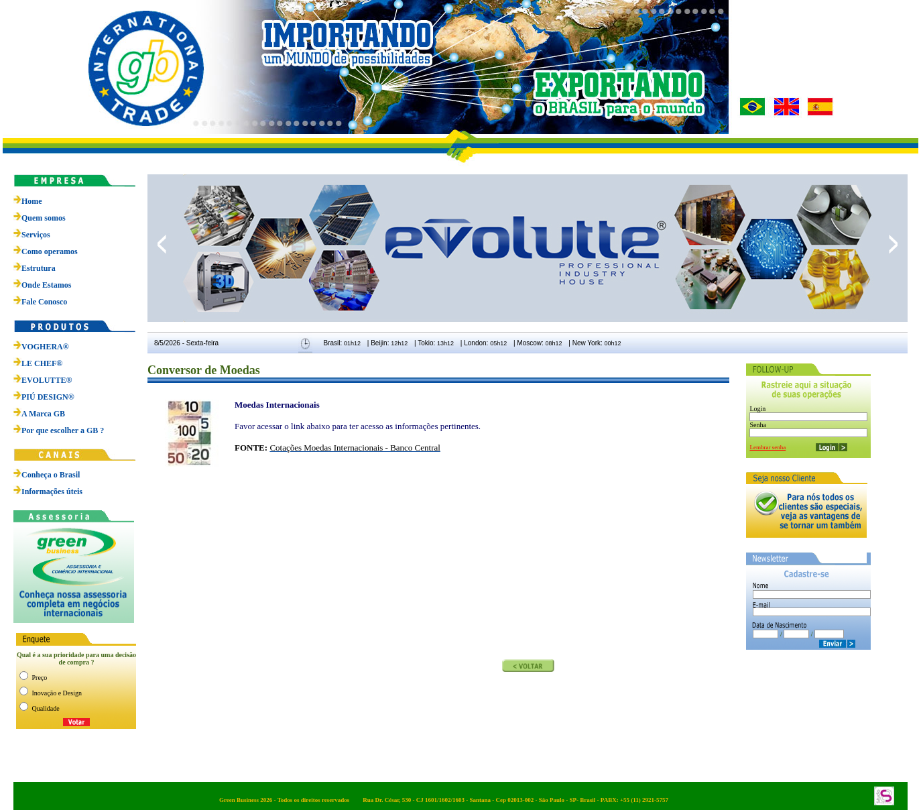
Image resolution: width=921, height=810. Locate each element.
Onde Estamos (46, 285)
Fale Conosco (44, 301)
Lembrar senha (767, 447)
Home (31, 201)
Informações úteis (51, 491)
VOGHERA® (41, 346)
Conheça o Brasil (50, 474)
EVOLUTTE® (42, 380)
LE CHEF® (37, 363)
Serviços (35, 234)
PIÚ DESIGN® (43, 397)
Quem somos (43, 218)
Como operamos (49, 251)
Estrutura (38, 268)
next (893, 244)
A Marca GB (39, 413)
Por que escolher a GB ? (58, 430)
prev (162, 244)
